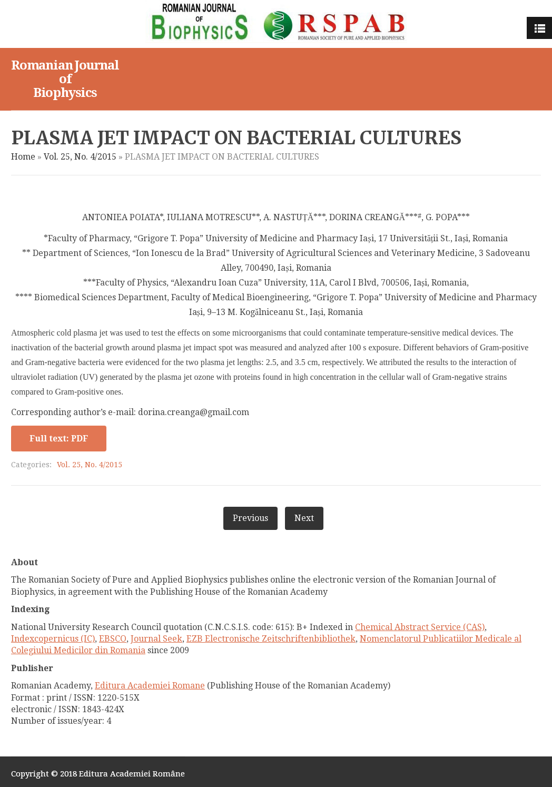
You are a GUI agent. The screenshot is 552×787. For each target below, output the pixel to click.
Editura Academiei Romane (150, 686)
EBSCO (112, 639)
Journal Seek (156, 639)
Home (23, 157)
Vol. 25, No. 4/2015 (80, 157)
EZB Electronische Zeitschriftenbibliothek (271, 639)
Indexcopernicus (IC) (53, 639)
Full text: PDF (58, 439)
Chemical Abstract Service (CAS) (420, 627)
